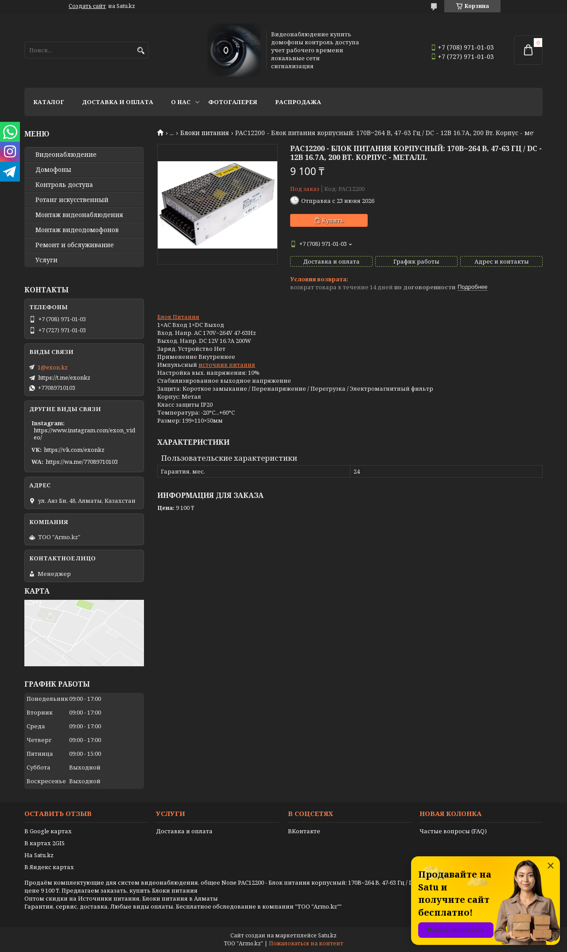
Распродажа (298, 102)
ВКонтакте (304, 831)
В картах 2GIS (44, 843)
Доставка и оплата (117, 102)
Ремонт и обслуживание (74, 245)
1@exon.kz (53, 367)
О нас (180, 102)
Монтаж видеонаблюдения (79, 215)
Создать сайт (87, 6)
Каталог (48, 102)
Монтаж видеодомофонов (77, 230)
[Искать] (140, 50)
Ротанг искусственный (72, 200)
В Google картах (48, 831)
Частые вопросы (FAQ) (453, 831)
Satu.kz (327, 935)
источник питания (226, 365)
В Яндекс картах (49, 867)
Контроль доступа (64, 185)
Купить (333, 220)
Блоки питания (204, 132)
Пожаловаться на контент (306, 943)
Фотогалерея (232, 102)
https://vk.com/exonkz (74, 449)
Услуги (46, 260)
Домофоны (53, 170)
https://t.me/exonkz (64, 377)
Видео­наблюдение (66, 155)
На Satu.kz (39, 855)
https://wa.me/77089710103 (82, 461)
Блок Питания (178, 317)
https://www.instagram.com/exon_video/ (84, 434)
